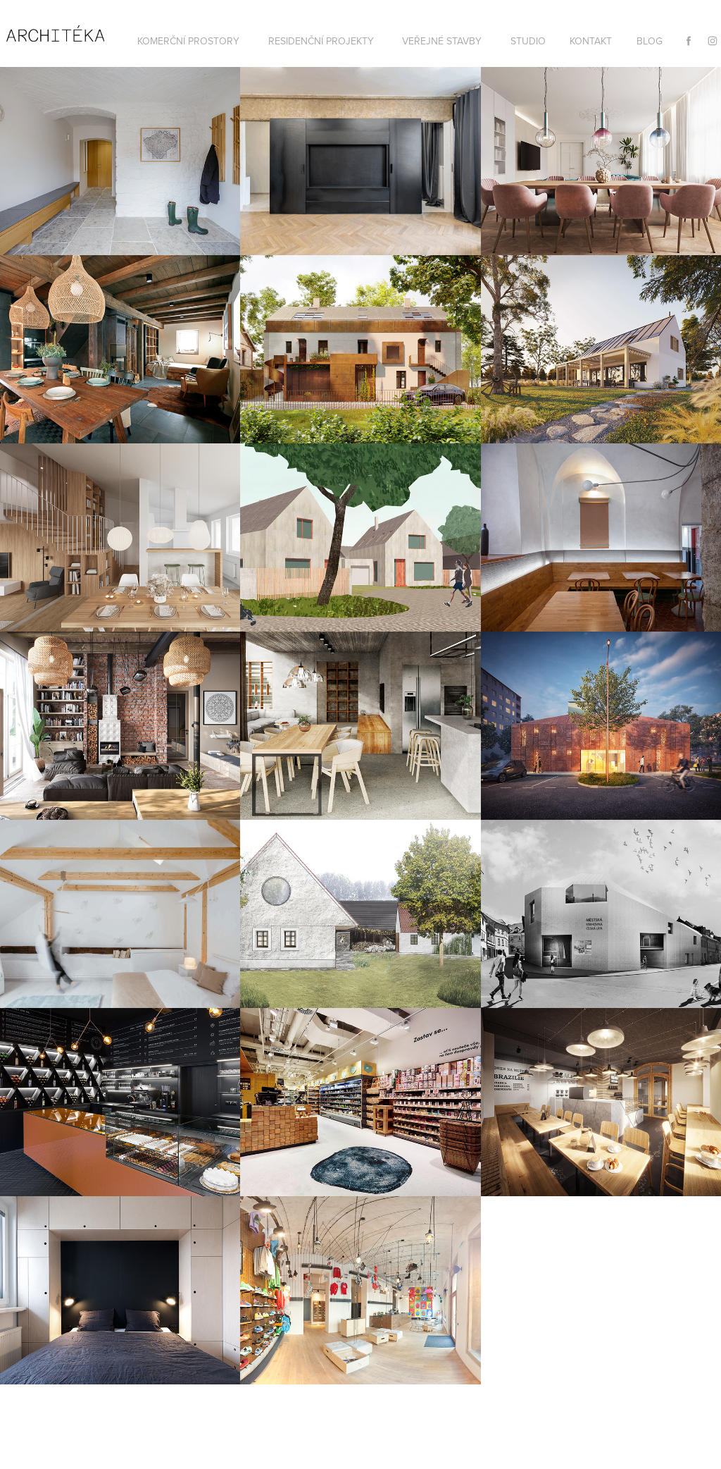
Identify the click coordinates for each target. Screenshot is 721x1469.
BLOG (650, 41)
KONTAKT (591, 41)
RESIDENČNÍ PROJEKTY (321, 41)
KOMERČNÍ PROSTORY (188, 41)
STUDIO (528, 41)
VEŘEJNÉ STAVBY (442, 41)
